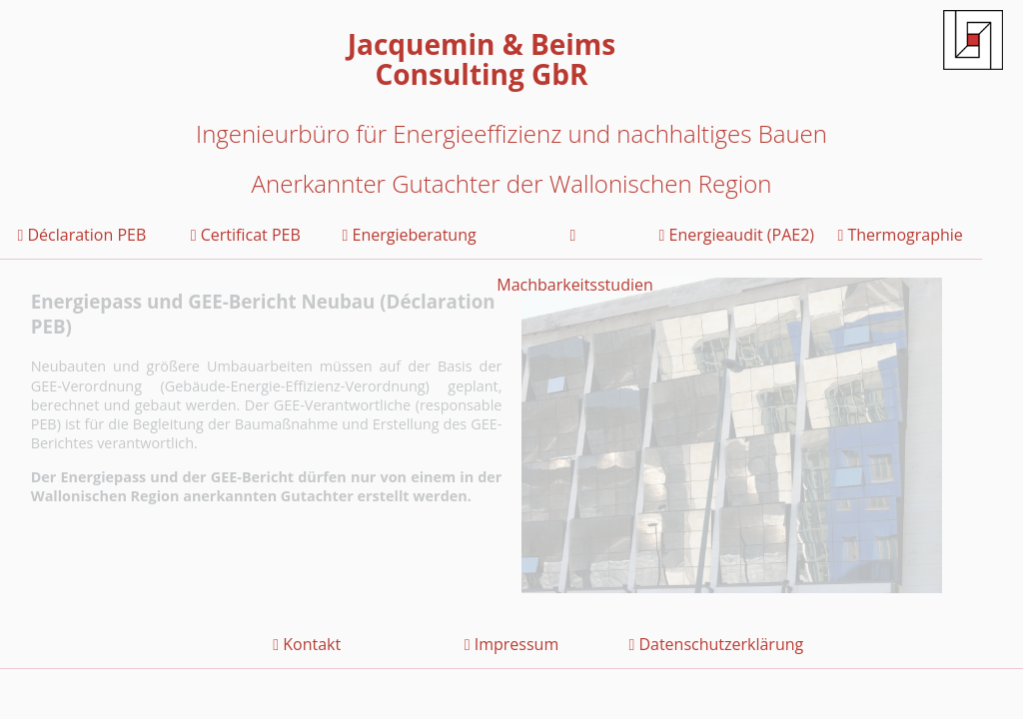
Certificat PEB (246, 235)
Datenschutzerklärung (715, 644)
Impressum (511, 644)
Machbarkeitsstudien (573, 244)
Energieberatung (410, 235)
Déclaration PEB (82, 235)
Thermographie (899, 235)
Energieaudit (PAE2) (737, 235)
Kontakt (307, 644)
